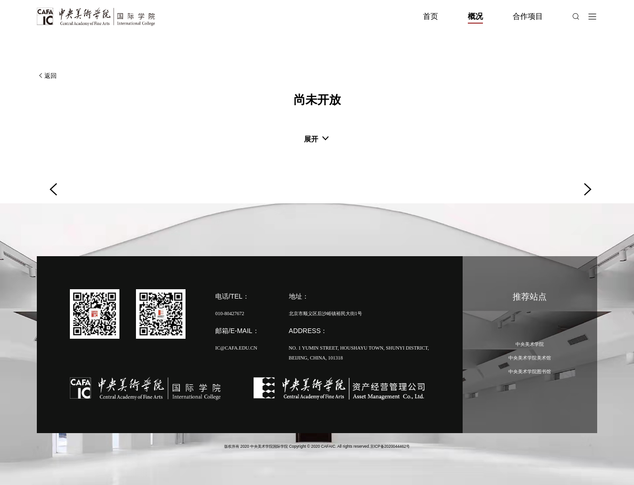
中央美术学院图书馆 (529, 371)
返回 (47, 76)
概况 (475, 16)
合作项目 (528, 16)
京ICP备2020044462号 (390, 446)
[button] (49, 182)
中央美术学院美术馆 (529, 357)
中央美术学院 (530, 344)
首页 (430, 16)
